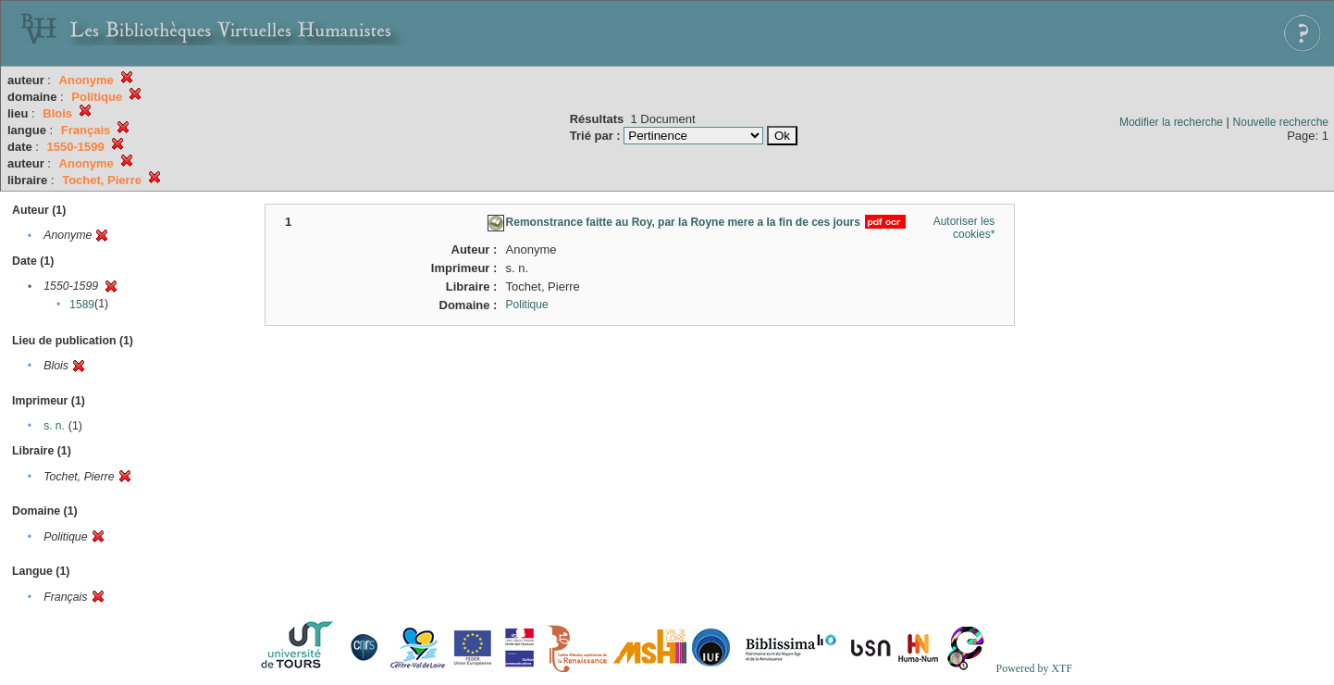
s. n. (54, 425)
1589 (81, 304)
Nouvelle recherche (1280, 122)
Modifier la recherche (1171, 122)
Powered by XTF (1033, 668)
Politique (527, 304)
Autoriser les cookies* (964, 228)
